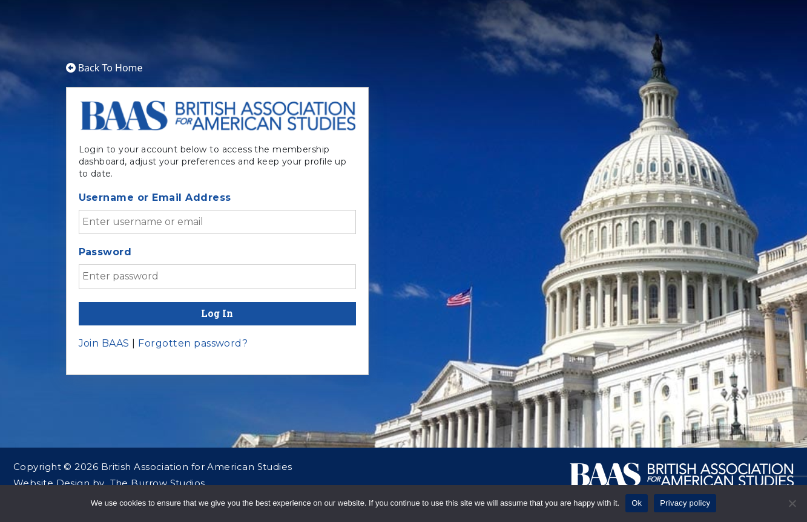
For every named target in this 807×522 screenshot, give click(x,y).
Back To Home (104, 67)
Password (105, 252)
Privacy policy (685, 502)
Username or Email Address (155, 197)
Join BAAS (104, 343)
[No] (792, 503)
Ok (636, 502)
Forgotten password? (193, 343)
